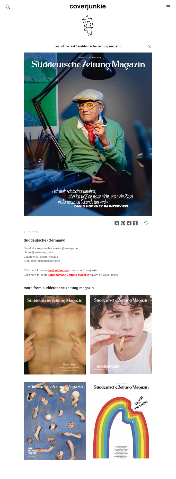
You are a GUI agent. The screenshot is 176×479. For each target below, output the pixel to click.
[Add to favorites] (146, 223)
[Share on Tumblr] (135, 223)
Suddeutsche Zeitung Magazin (99, 46)
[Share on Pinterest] (123, 223)
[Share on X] (116, 223)
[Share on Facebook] (129, 223)
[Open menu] (168, 6)
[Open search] (7, 6)
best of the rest (65, 46)
